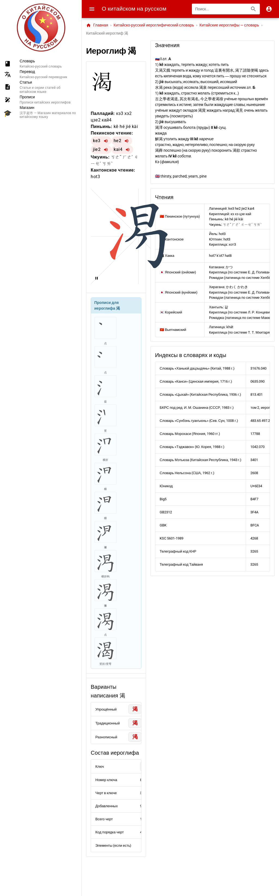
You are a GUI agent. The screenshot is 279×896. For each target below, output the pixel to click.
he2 (118, 140)
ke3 (97, 140)
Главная (97, 25)
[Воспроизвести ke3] (106, 141)
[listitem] (40, 63)
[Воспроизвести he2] (126, 141)
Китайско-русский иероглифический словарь (154, 25)
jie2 (97, 149)
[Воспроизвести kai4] (128, 149)
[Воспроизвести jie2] (106, 149)
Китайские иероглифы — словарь (229, 25)
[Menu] (91, 9)
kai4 (118, 149)
